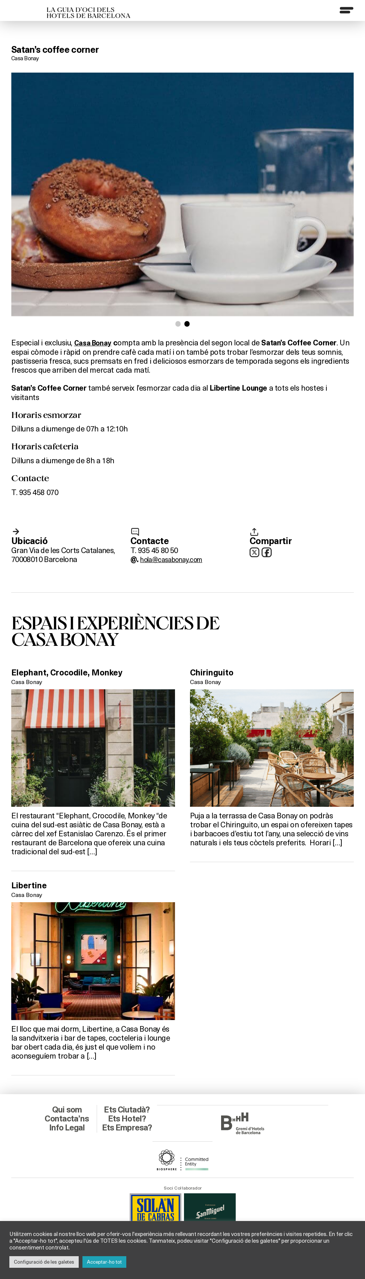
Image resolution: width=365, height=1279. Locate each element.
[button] (178, 324)
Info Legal (67, 1118)
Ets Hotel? (126, 1109)
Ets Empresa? (127, 1123)
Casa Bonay (25, 58)
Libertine (31, 886)
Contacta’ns (67, 1109)
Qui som (67, 1100)
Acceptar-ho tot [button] (104, 1261)
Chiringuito (214, 672)
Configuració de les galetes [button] (44, 1261)
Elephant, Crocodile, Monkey (73, 672)
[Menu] (346, 10)
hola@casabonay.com (175, 560)
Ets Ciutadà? (127, 1100)
